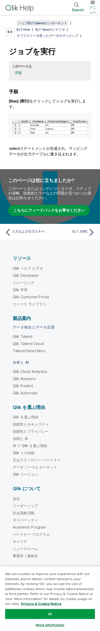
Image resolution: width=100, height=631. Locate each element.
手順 (18, 73)
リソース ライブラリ (29, 304)
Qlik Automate (25, 393)
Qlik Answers (24, 378)
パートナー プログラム (31, 534)
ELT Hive (23, 29)
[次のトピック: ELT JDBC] (73, 232)
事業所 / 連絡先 (25, 556)
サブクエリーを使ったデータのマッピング (47, 35)
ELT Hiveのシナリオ (50, 29)
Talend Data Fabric (29, 351)
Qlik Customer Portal (31, 297)
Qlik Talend (22, 336)
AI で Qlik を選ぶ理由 (30, 445)
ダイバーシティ (25, 520)
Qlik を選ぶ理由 (26, 417)
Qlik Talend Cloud (28, 343)
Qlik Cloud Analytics (30, 371)
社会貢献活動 (23, 513)
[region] (50, 598)
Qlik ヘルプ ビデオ (28, 268)
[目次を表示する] (10, 23)
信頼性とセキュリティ (31, 424)
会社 (16, 498)
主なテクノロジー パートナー (37, 460)
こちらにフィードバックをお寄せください (49, 210)
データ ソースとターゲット (35, 467)
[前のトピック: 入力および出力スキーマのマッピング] (26, 232)
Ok (50, 614)
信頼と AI (20, 438)
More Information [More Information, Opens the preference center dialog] (50, 625)
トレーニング (23, 282)
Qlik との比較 (24, 453)
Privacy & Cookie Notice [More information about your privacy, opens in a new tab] (41, 604)
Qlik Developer (26, 275)
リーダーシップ (25, 505)
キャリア (20, 541)
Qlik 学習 (20, 290)
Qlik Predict (23, 386)
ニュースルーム (25, 548)
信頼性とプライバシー (31, 431)
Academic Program (29, 527)
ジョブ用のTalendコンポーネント (42, 23)
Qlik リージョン (26, 474)
